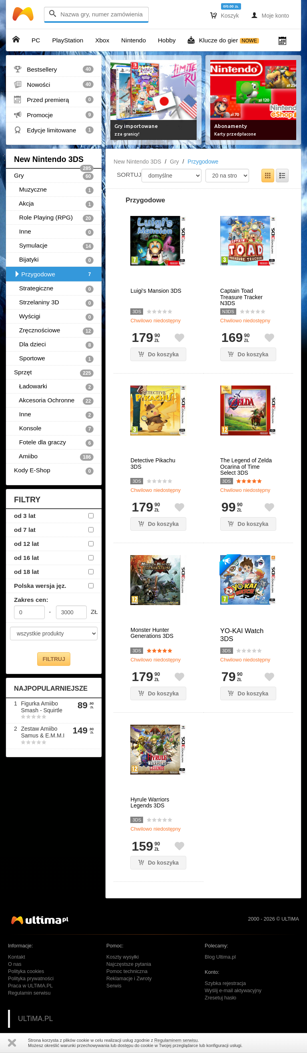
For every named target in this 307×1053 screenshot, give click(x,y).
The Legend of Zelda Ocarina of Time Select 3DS (246, 467)
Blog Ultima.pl (220, 957)
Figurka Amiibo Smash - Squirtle (41, 706)
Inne (54, 232)
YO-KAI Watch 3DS (241, 635)
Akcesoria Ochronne (54, 401)
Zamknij (12, 1043)
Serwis (114, 986)
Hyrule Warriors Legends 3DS (149, 803)
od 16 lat (26, 557)
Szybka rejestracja (225, 983)
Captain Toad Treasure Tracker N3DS (241, 297)
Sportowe (54, 359)
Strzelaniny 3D (54, 303)
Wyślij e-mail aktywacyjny (233, 990)
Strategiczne (54, 289)
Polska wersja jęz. (40, 585)
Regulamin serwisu (29, 993)
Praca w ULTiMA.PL (30, 986)
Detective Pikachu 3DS (152, 464)
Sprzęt (54, 373)
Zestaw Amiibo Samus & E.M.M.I (42, 732)
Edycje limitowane (54, 130)
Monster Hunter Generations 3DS (151, 633)
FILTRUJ (53, 659)
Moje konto (270, 15)
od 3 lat (25, 515)
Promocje (54, 114)
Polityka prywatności (31, 978)
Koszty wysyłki (122, 957)
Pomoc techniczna (127, 971)
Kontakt (16, 957)
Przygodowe (54, 274)
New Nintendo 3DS (54, 162)
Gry (54, 176)
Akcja (54, 204)
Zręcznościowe (54, 331)
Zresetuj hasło (220, 998)
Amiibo (54, 457)
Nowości (54, 84)
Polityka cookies (26, 971)
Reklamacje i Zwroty (129, 978)
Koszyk (224, 15)
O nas (15, 964)
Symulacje (54, 246)
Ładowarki (54, 387)
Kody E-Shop (54, 471)
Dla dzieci (54, 345)
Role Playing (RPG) (54, 218)
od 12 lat (26, 543)
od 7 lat (25, 529)
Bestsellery (54, 69)
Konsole (54, 429)
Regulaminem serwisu (175, 1040)
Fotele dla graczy (54, 443)
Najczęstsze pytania (128, 964)
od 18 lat (26, 571)
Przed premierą (54, 99)
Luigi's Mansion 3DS (155, 291)
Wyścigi (54, 317)
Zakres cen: (31, 599)
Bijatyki (54, 260)
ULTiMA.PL (35, 1019)
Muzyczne (54, 190)
